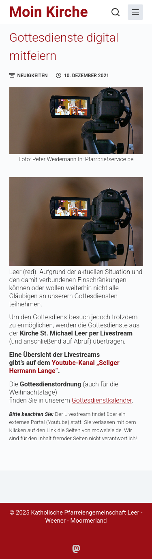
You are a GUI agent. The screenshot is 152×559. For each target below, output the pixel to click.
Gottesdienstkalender (102, 400)
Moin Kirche (48, 12)
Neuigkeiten (32, 75)
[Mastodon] (76, 549)
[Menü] (135, 12)
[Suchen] (115, 12)
